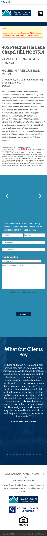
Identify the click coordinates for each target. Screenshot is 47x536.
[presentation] (21, 298)
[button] (7, 196)
